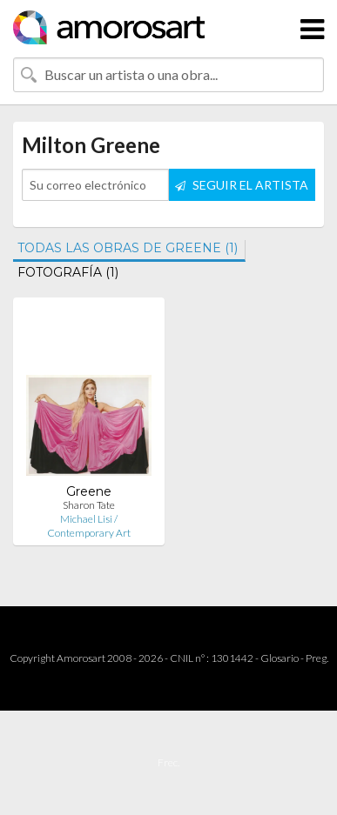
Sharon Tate (89, 504)
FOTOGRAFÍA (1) (67, 272)
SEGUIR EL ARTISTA (241, 184)
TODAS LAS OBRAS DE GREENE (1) (127, 248)
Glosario (279, 658)
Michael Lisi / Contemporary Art (89, 525)
